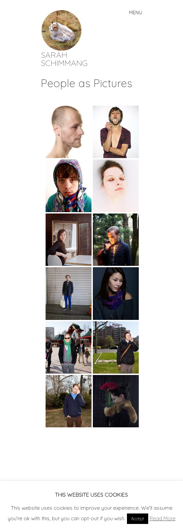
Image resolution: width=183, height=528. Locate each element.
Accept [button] (137, 518)
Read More (163, 518)
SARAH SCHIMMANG (64, 59)
